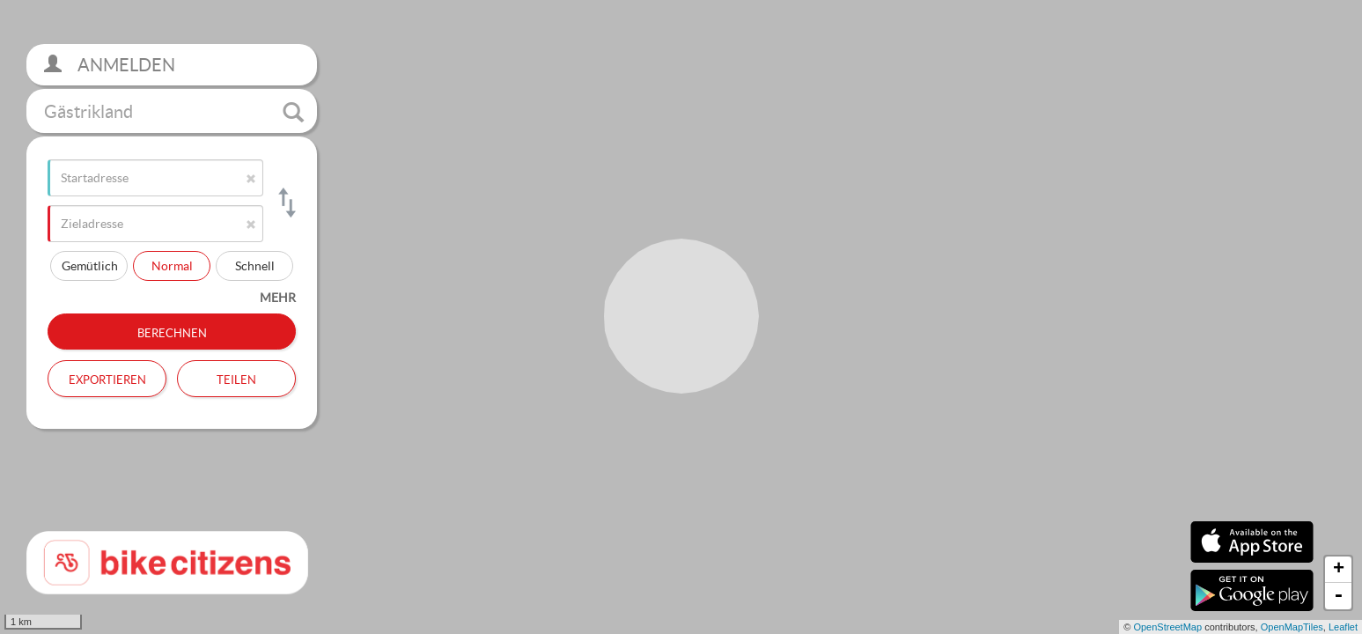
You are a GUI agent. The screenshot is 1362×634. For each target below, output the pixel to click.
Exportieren (107, 377)
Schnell (255, 265)
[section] (681, 317)
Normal (172, 265)
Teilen (236, 377)
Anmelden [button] (109, 65)
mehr (278, 297)
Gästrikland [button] (174, 111)
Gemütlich (90, 265)
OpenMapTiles (1292, 627)
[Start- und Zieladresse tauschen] (286, 202)
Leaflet (1343, 627)
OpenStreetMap (1167, 627)
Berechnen (172, 331)
